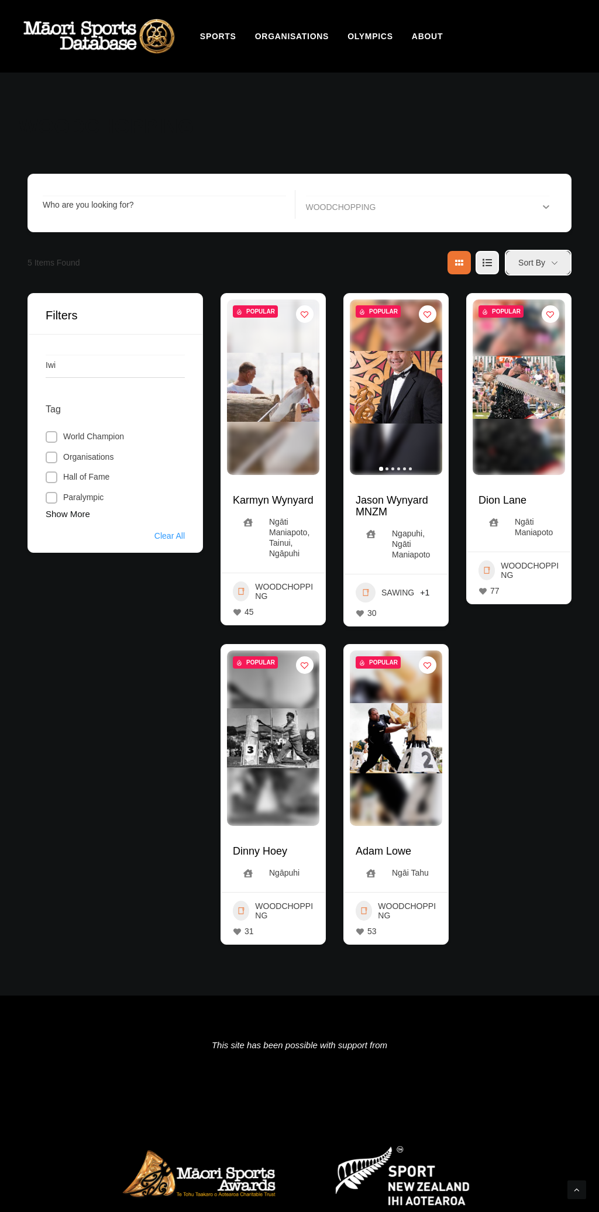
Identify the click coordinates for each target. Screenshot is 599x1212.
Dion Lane (502, 500)
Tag (53, 409)
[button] (381, 469)
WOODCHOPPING (273, 591)
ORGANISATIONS (292, 36)
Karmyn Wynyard (273, 500)
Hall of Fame (86, 476)
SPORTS (218, 36)
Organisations (88, 457)
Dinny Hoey (260, 851)
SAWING (385, 592)
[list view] (487, 262)
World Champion (93, 436)
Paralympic (83, 497)
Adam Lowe (383, 851)
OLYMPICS (370, 36)
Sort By (531, 262)
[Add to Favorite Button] (305, 314)
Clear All (169, 535)
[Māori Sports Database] (99, 36)
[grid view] (459, 262)
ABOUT (427, 36)
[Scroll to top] (576, 1189)
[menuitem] (218, 36)
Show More (68, 514)
